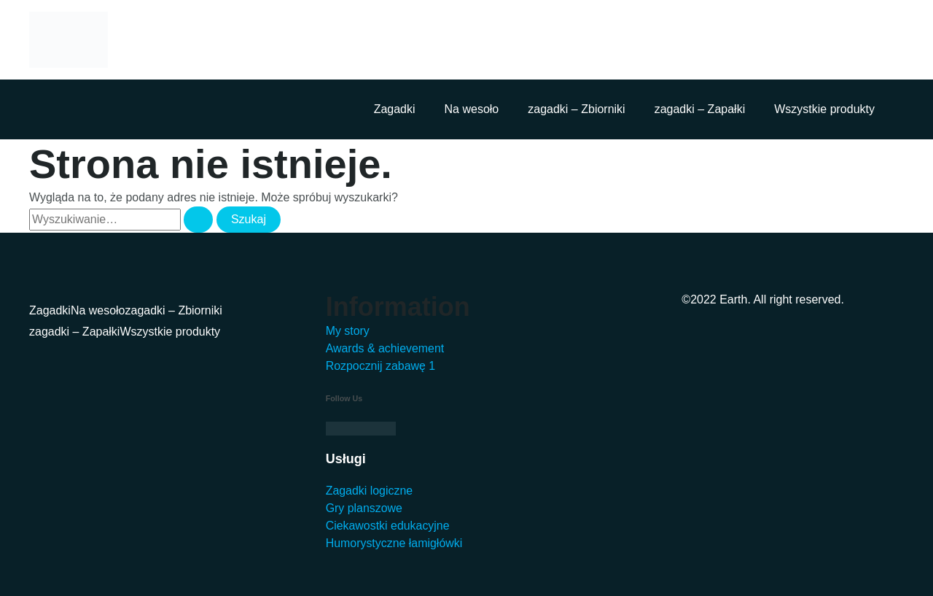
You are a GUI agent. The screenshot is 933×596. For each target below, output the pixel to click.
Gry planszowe (364, 508)
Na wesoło (472, 109)
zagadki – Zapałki (700, 109)
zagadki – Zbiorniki (576, 109)
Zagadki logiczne (369, 490)
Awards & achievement (385, 348)
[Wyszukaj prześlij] (198, 219)
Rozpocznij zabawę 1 (381, 366)
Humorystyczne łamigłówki (395, 543)
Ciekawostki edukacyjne (388, 525)
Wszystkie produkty (824, 109)
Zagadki (394, 109)
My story (348, 331)
